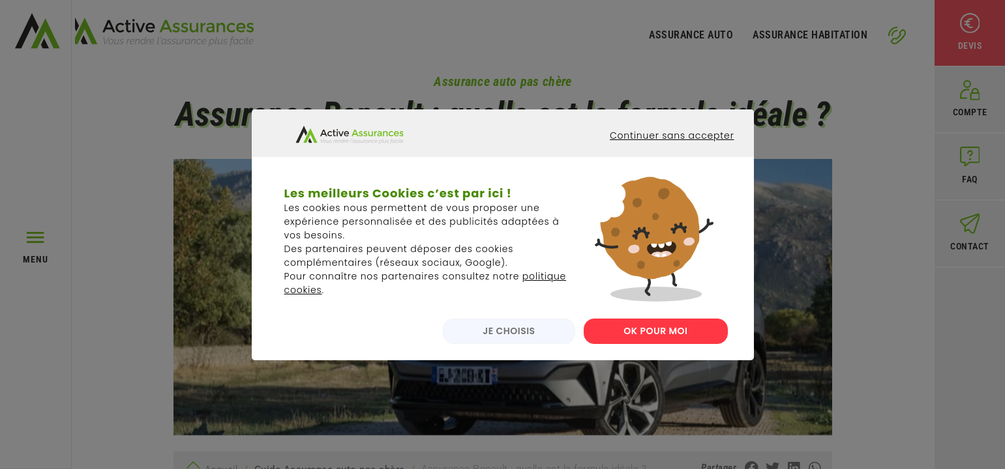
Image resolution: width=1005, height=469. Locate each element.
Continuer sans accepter (661, 157)
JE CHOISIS (505, 341)
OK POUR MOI (655, 341)
